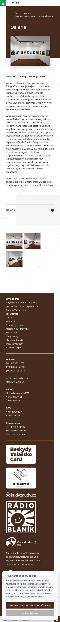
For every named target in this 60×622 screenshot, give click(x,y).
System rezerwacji (15, 325)
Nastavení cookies (30, 613)
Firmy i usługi (12, 336)
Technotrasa (12, 314)
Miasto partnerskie (15, 340)
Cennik (9, 318)
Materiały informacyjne (17, 329)
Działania (42, 16)
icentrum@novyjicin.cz (17, 378)
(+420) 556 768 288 (15, 367)
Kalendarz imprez (14, 348)
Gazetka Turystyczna (16, 310)
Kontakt (10, 360)
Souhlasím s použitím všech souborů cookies (30, 605)
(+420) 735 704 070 (15, 371)
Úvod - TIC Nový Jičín (23, 13)
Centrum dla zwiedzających (26, 16)
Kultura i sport (13, 333)
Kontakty (10, 321)
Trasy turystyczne (15, 344)
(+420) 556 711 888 (15, 363)
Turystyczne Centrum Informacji (21, 303)
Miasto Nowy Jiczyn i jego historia (22, 306)
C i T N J (15, 3)
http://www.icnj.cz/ (15, 382)
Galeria (10, 210)
